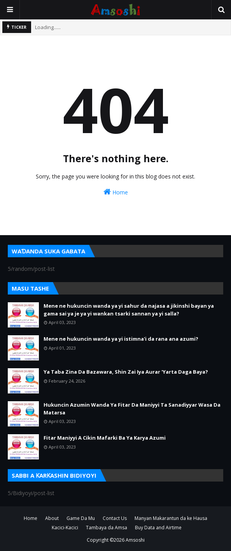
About (52, 518)
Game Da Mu (80, 518)
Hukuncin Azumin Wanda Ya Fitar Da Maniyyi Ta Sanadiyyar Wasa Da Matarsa (132, 408)
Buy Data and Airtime (158, 527)
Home (115, 192)
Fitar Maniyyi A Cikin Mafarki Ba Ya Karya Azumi (105, 437)
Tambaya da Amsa (106, 527)
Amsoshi (135, 540)
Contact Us (115, 518)
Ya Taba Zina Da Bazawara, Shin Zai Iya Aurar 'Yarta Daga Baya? (126, 371)
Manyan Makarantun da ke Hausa (171, 518)
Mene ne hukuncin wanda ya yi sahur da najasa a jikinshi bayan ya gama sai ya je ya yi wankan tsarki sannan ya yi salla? (129, 309)
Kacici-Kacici (65, 527)
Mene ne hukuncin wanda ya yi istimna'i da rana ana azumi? (121, 338)
